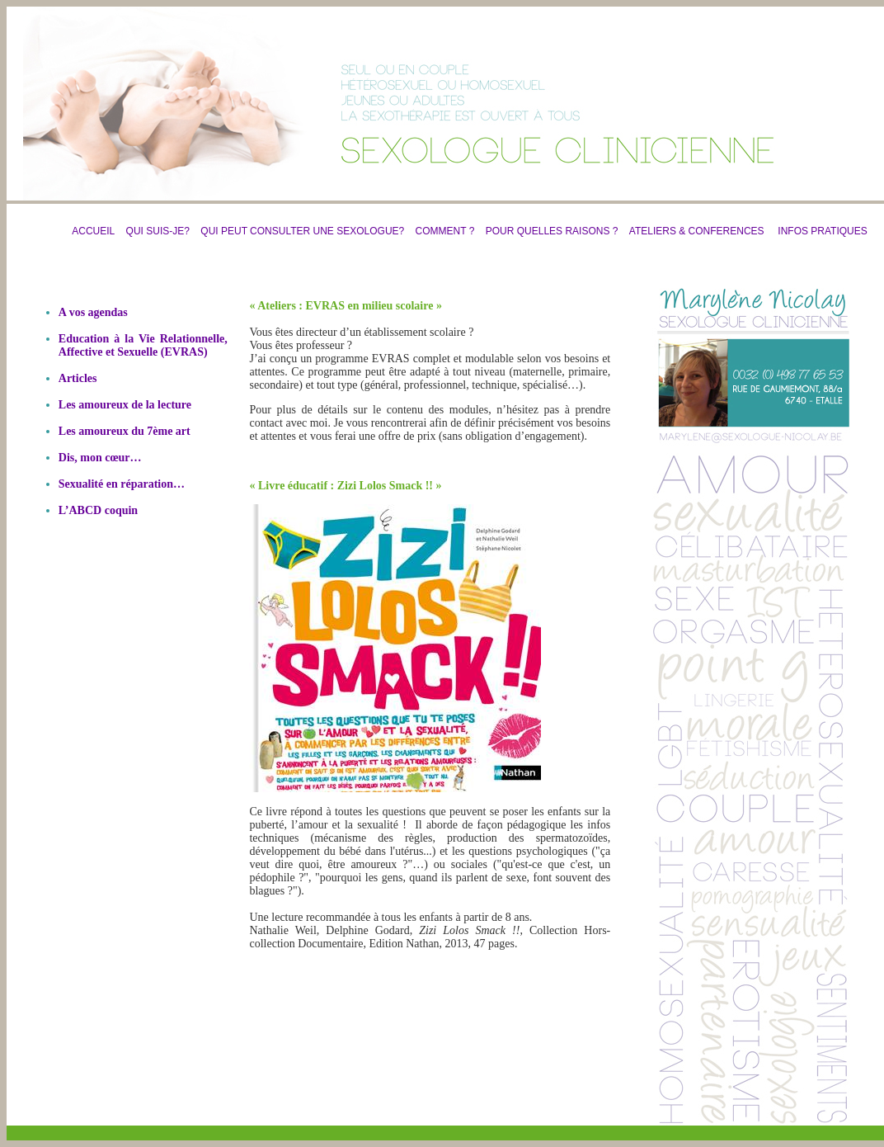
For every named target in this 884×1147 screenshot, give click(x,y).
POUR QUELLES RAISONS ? (547, 231)
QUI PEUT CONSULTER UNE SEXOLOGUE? (302, 231)
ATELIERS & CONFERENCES (696, 231)
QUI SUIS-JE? (158, 231)
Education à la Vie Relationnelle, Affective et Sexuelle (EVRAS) (143, 345)
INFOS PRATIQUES (822, 231)
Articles (78, 378)
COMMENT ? (445, 231)
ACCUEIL (93, 231)
